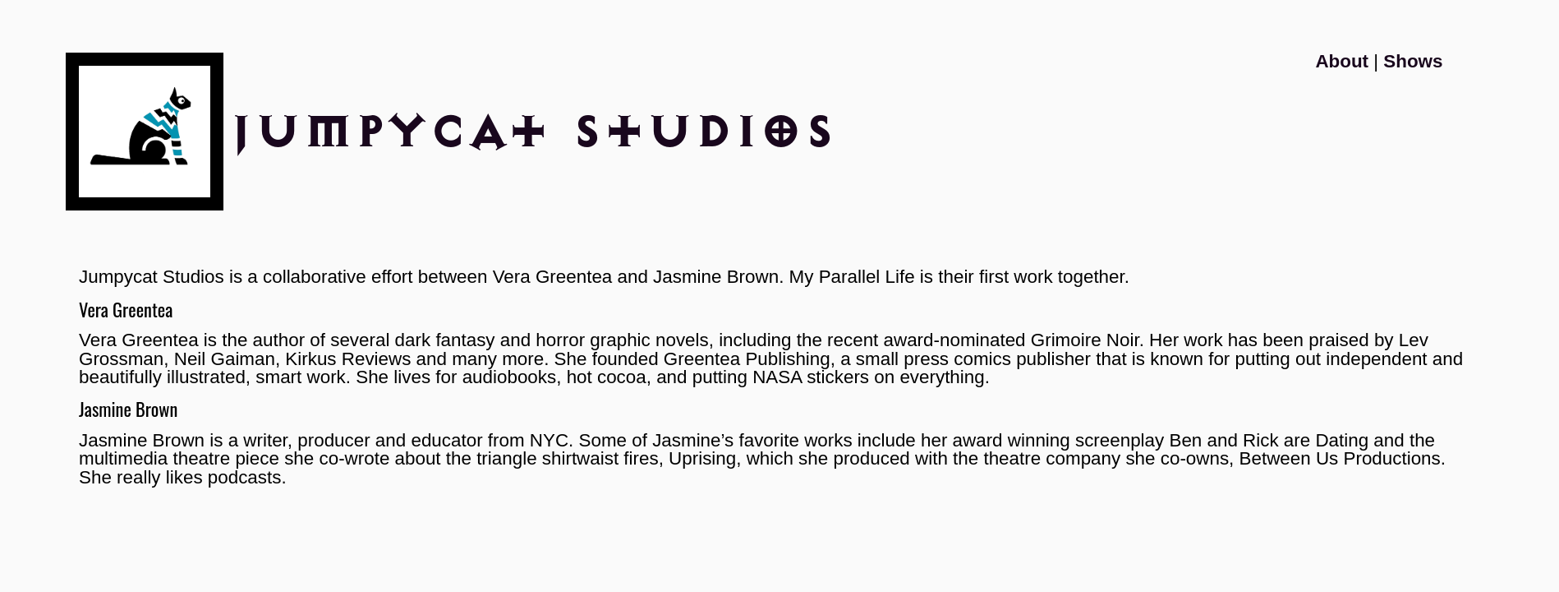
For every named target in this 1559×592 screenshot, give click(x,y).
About (1341, 61)
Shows (1412, 61)
